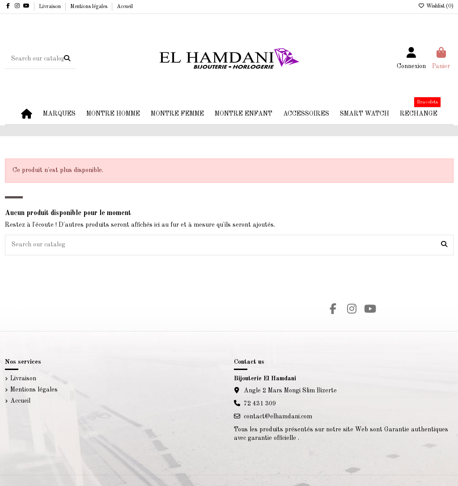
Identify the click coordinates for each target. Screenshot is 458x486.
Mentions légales (89, 6)
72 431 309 (260, 403)
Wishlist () (436, 6)
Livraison (50, 6)
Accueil (125, 6)
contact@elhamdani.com (278, 416)
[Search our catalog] (67, 59)
